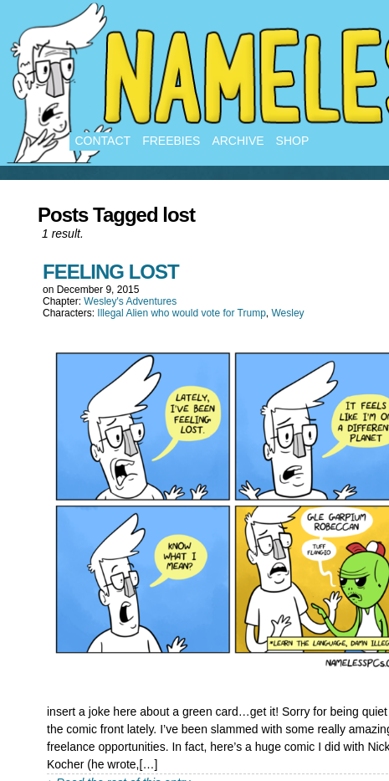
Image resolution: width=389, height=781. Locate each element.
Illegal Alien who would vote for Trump (181, 313)
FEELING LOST (111, 271)
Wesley (287, 313)
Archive (238, 140)
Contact (103, 140)
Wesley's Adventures (130, 301)
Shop (293, 140)
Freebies (171, 140)
